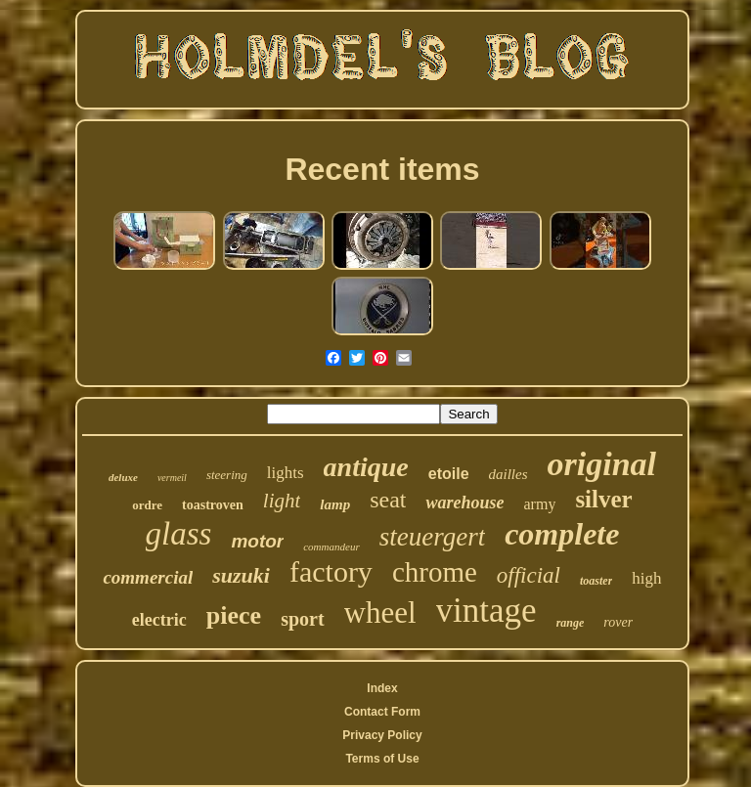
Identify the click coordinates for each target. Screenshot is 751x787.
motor (257, 541)
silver (603, 499)
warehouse (464, 502)
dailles (508, 474)
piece (233, 615)
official (528, 575)
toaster (596, 581)
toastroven (212, 505)
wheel (380, 612)
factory (331, 571)
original (602, 464)
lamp (335, 504)
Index (382, 688)
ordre (147, 505)
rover (618, 622)
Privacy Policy (381, 735)
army (540, 504)
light (282, 500)
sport (302, 619)
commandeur (331, 546)
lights (285, 472)
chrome (434, 572)
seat (388, 499)
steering (226, 474)
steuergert (432, 536)
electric (159, 620)
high (646, 578)
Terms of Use (382, 758)
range (570, 623)
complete (562, 533)
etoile (448, 473)
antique (366, 467)
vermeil (172, 477)
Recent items (382, 169)
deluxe (123, 477)
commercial (148, 577)
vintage (486, 610)
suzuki (241, 575)
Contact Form (382, 712)
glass (179, 533)
